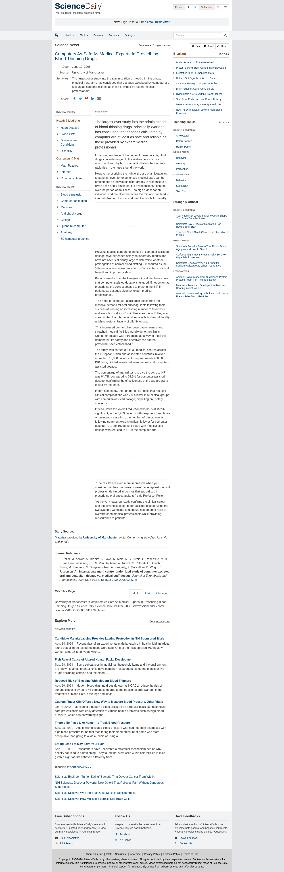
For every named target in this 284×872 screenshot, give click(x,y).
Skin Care (181, 191)
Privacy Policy (152, 854)
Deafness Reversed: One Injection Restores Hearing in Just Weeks (200, 287)
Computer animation (74, 200)
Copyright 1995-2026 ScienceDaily (78, 859)
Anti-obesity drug (71, 213)
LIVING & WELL (181, 174)
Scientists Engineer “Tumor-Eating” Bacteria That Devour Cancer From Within (104, 776)
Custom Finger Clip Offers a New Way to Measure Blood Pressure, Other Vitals (109, 701)
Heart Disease (70, 127)
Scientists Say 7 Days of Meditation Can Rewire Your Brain (198, 225)
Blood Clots (68, 134)
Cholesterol (182, 135)
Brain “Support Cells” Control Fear (195, 88)
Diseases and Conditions (69, 142)
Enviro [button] (98, 35)
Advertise (135, 854)
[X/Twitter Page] (195, 7)
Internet (65, 171)
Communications (71, 178)
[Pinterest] (86, 99)
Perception (182, 168)
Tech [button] (84, 35)
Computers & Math (68, 158)
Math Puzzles (69, 165)
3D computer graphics (75, 238)
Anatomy (66, 232)
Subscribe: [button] (207, 7)
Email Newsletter (69, 838)
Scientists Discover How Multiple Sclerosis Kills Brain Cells (92, 798)
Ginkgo (65, 219)
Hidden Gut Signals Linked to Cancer (197, 78)
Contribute (121, 854)
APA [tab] (147, 593)
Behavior (181, 157)
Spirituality (182, 185)
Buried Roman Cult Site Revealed (195, 62)
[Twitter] (80, 99)
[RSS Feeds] (218, 7)
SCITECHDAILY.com (80, 767)
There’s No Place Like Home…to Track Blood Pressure (92, 722)
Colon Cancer (184, 141)
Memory (180, 163)
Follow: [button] (179, 7)
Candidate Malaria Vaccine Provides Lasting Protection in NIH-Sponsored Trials (109, 638)
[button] (196, 46)
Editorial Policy (171, 854)
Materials (61, 537)
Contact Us (185, 843)
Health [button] (70, 35)
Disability (66, 150)
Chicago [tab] (161, 593)
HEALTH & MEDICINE (184, 130)
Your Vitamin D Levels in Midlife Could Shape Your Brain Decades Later (201, 217)
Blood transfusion (72, 194)
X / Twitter (125, 839)
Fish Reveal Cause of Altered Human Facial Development (94, 659)
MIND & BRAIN (181, 152)
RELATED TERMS (65, 187)
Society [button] (113, 35)
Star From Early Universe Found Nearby (198, 99)
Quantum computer (73, 226)
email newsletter (158, 22)
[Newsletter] (225, 7)
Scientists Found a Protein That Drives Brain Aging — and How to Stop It (201, 247)
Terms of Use (190, 854)
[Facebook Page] (188, 7)
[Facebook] (74, 99)
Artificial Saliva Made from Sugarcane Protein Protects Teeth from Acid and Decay (201, 278)
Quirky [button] (130, 35)
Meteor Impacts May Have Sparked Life (198, 104)
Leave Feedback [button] (188, 838)
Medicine (66, 207)
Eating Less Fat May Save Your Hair (79, 743)
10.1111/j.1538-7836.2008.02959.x (114, 579)
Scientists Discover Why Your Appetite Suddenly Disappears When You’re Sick (198, 264)
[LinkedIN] (93, 99)
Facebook (125, 834)
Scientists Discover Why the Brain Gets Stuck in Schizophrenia (95, 792)
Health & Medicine (68, 120)
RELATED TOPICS (65, 112)
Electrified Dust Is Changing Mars (195, 73)
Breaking (179, 53)
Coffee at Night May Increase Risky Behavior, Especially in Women (201, 256)
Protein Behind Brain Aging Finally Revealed (201, 67)
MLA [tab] (135, 593)
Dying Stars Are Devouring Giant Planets (199, 94)
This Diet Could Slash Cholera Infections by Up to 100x (202, 233)
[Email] (99, 99)
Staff (109, 854)
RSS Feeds (66, 843)
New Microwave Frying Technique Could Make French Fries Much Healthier (202, 295)
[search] (225, 35)
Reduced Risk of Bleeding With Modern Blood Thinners (93, 680)
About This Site (94, 854)
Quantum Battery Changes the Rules (197, 83)
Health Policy (183, 146)
